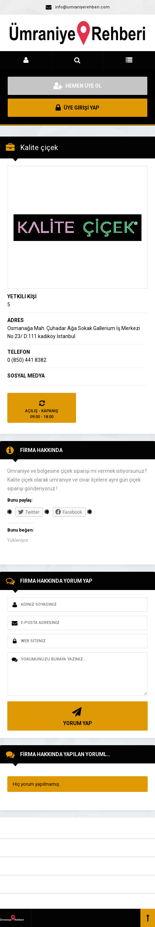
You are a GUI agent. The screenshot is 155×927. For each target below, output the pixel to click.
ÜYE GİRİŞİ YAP (77, 108)
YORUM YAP (76, 715)
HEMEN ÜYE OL (77, 86)
